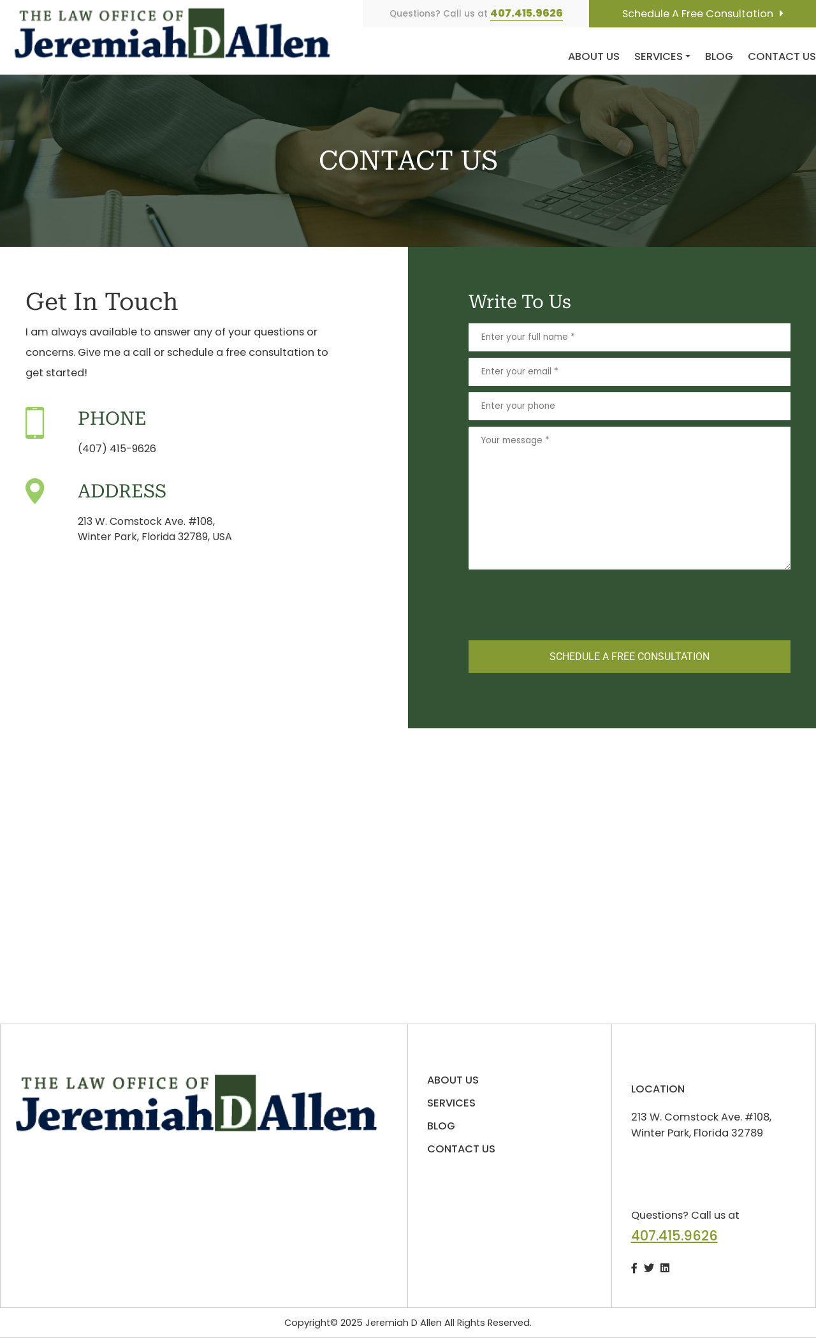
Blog (719, 56)
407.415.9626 (526, 13)
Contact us (782, 56)
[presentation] (565, 603)
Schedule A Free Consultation (697, 13)
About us (594, 56)
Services (658, 56)
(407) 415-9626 (117, 448)
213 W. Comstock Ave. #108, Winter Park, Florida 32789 (701, 1125)
